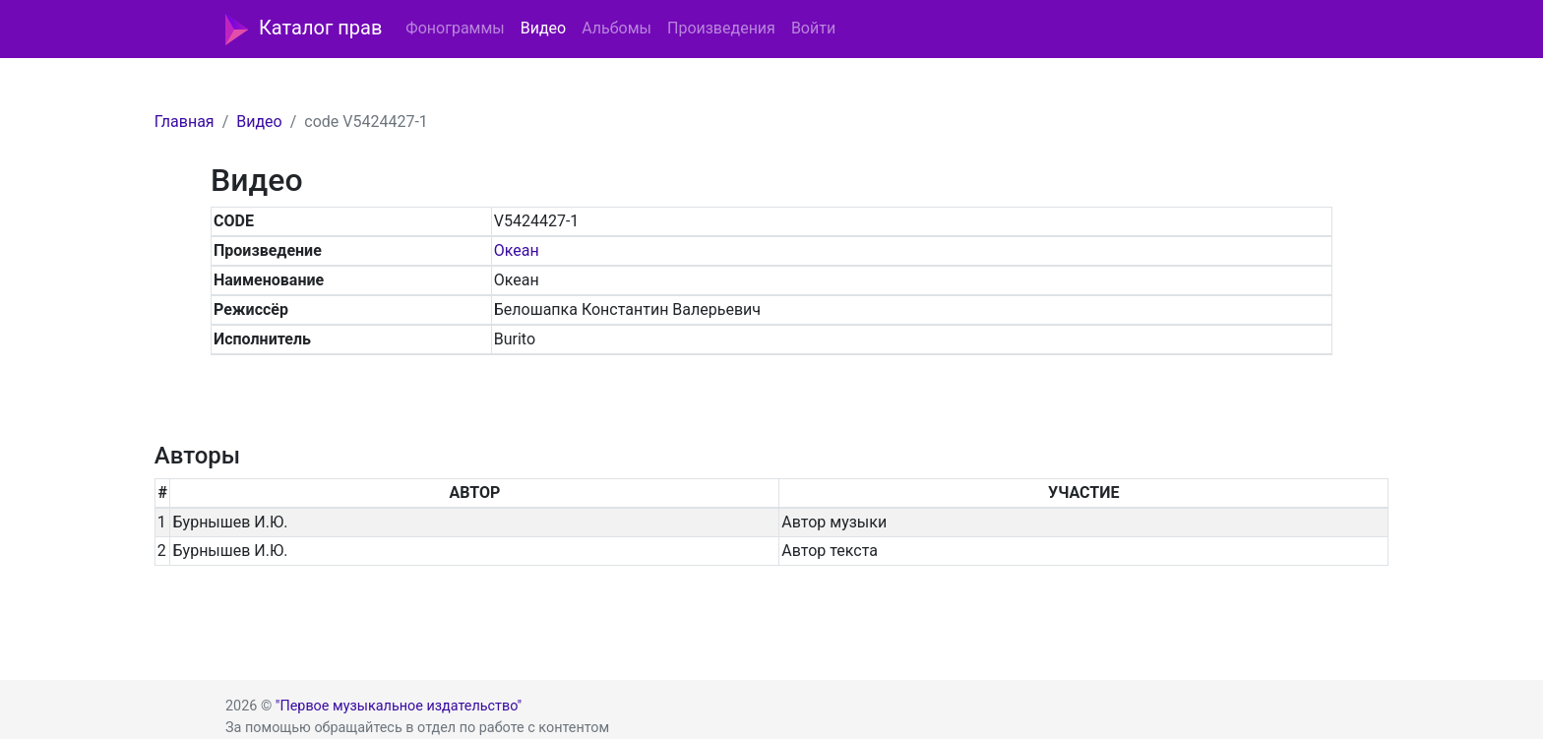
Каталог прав (303, 29)
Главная (184, 121)
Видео (543, 28)
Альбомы (616, 28)
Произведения (721, 28)
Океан (516, 250)
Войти (813, 28)
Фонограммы (454, 28)
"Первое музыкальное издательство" (399, 706)
